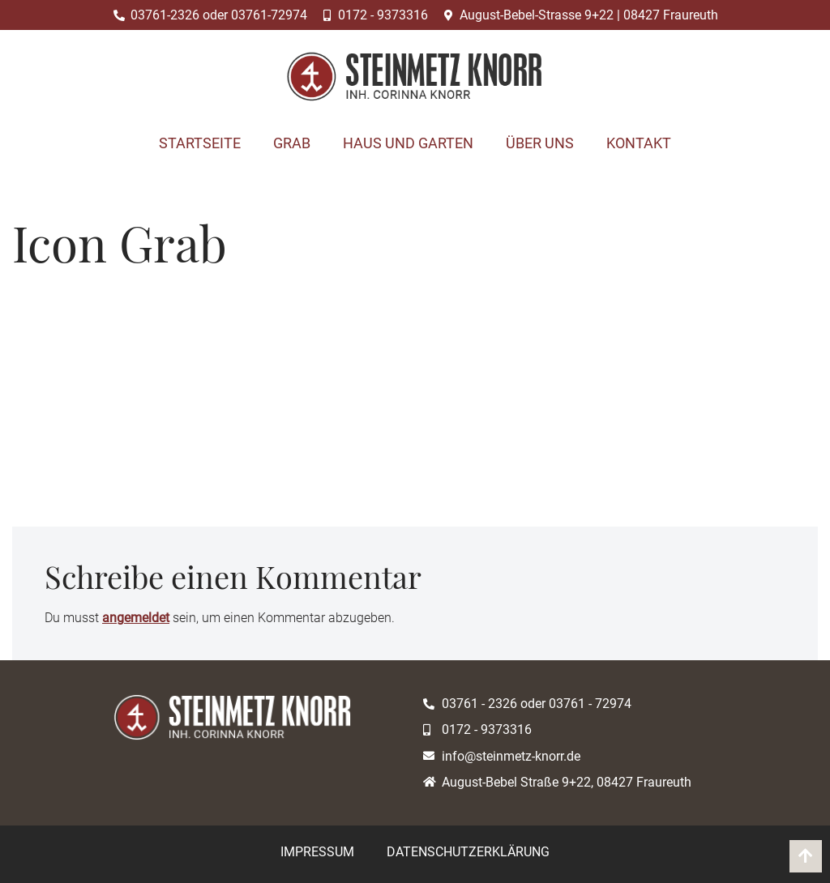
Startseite (200, 142)
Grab (291, 142)
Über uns (540, 142)
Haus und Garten (408, 142)
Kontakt (638, 142)
